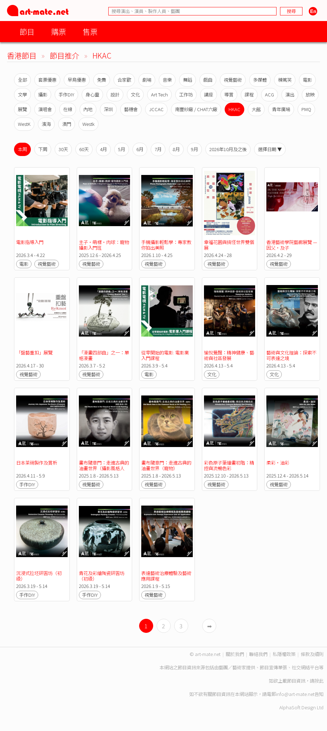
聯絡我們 (258, 654)
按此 (318, 680)
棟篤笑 (285, 79)
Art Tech (159, 94)
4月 (103, 149)
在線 (67, 109)
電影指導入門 (29, 242)
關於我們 (235, 654)
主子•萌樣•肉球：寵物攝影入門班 (104, 245)
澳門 (66, 124)
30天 (63, 149)
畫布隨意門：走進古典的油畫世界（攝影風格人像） (104, 468)
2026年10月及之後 (228, 149)
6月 (139, 149)
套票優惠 (47, 79)
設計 (115, 94)
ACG (269, 94)
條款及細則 (312, 654)
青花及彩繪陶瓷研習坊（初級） (101, 576)
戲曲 (207, 79)
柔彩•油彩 (278, 462)
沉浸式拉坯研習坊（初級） (39, 576)
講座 (208, 94)
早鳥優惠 (77, 79)
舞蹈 (187, 79)
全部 (22, 79)
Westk (88, 124)
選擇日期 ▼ (270, 149)
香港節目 (21, 55)
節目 (27, 31)
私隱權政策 (284, 654)
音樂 (167, 79)
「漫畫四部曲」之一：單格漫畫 (104, 355)
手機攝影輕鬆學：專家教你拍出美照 (166, 245)
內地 (88, 109)
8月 (176, 149)
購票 (58, 31)
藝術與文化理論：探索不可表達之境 (291, 355)
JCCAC (156, 109)
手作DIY (66, 94)
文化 (135, 94)
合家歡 (124, 79)
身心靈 (92, 94)
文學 (22, 94)
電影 (307, 79)
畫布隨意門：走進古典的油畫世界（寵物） (166, 465)
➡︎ (209, 626)
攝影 (42, 94)
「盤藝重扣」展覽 (34, 352)
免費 (101, 79)
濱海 (46, 124)
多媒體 (260, 79)
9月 (194, 149)
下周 (42, 149)
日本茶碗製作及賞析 (36, 462)
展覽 (22, 109)
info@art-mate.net (295, 694)
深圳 (108, 109)
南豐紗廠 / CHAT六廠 (196, 109)
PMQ (306, 109)
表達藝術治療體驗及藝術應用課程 (166, 576)
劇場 (146, 79)
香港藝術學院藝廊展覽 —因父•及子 (291, 245)
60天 (84, 149)
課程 (249, 94)
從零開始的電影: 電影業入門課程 (165, 355)
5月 (121, 149)
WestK (24, 124)
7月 (158, 149)
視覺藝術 (233, 79)
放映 (310, 94)
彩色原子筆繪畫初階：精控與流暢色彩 (229, 465)
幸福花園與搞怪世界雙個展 (229, 245)
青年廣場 (281, 109)
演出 (289, 94)
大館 (256, 109)
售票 (90, 31)
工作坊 (186, 94)
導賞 (228, 94)
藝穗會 (131, 109)
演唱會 (45, 109)
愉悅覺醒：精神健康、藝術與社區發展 (229, 355)
